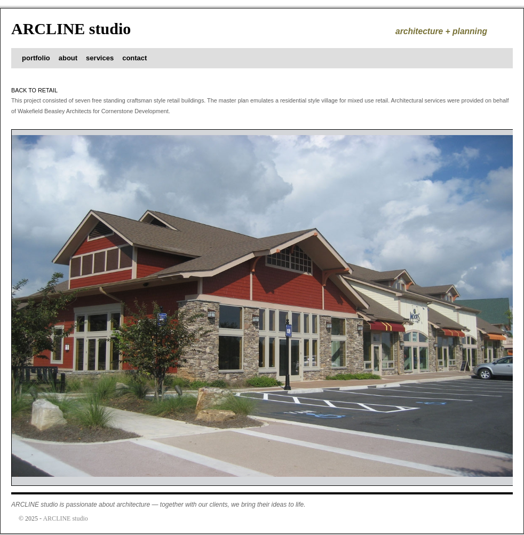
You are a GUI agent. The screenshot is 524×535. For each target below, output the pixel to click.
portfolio (36, 58)
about (68, 58)
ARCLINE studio (71, 28)
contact (134, 58)
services (100, 58)
